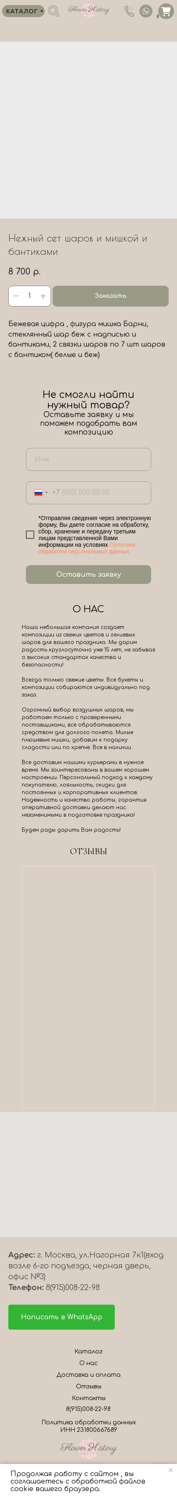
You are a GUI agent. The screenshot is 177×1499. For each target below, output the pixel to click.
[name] (88, 459)
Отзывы (88, 1386)
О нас (88, 1363)
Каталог (88, 1351)
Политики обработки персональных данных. (86, 548)
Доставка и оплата (88, 1375)
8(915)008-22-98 (88, 1409)
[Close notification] (171, 1470)
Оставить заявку (88, 574)
